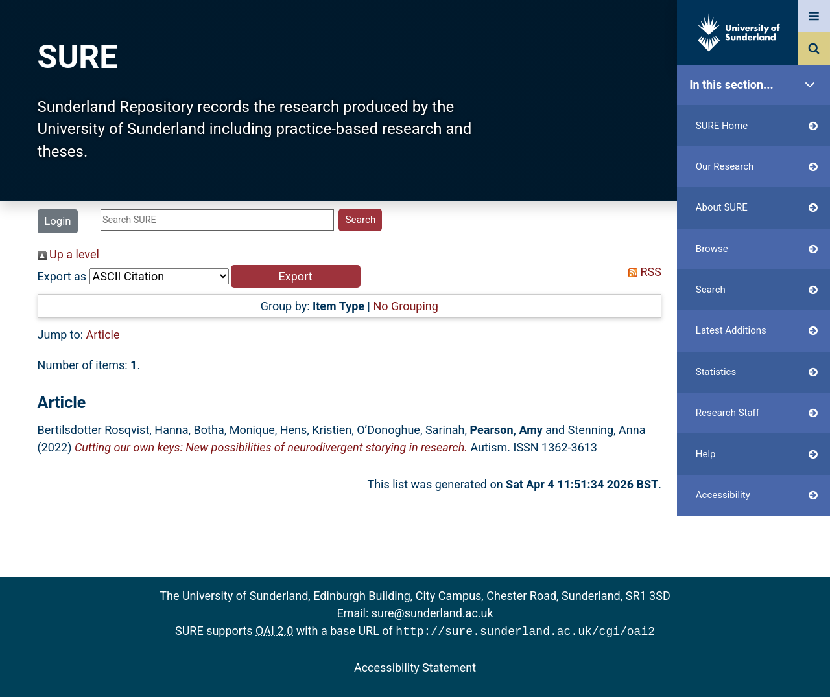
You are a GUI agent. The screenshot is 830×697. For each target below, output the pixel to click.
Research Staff (757, 413)
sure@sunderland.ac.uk (432, 613)
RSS (641, 272)
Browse (757, 249)
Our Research (757, 167)
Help (757, 454)
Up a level (68, 254)
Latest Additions (757, 331)
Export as (62, 276)
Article (103, 334)
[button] (296, 276)
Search (757, 290)
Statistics (757, 372)
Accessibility (757, 495)
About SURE (757, 208)
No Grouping (405, 306)
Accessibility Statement (415, 666)
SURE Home (757, 126)
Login (57, 220)
